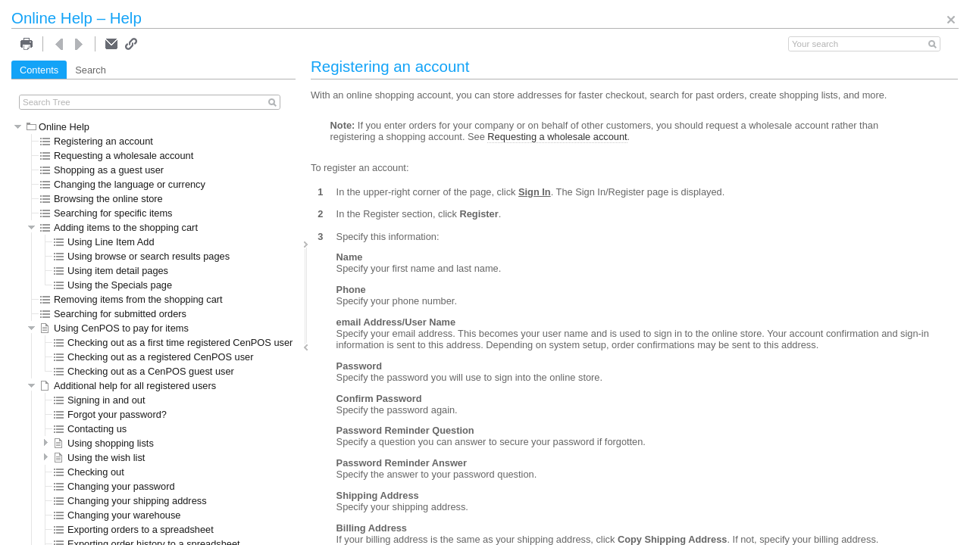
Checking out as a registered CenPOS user (153, 357)
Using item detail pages (111, 270)
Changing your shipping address (130, 500)
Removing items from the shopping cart (131, 299)
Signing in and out (99, 400)
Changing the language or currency (122, 184)
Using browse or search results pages (142, 256)
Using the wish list (99, 457)
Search (90, 70)
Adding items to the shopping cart (119, 227)
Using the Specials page (113, 285)
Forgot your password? (110, 414)
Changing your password (114, 486)
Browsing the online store (101, 198)
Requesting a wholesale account (116, 155)
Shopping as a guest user (102, 170)
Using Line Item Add (104, 242)
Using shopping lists (104, 443)
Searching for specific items (106, 213)
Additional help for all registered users (128, 385)
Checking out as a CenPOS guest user (144, 371)
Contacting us (90, 428)
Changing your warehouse (117, 515)
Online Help (58, 126)
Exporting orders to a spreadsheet (134, 529)
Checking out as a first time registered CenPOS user (173, 342)
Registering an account (96, 141)
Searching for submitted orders (113, 313)
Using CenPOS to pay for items (114, 328)
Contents (39, 70)
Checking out (89, 472)
